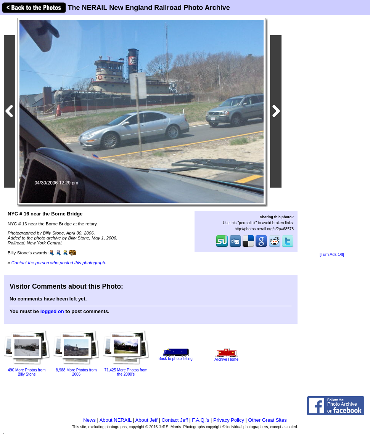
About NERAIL (116, 420)
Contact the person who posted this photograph (58, 262)
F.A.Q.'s (200, 420)
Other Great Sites (267, 420)
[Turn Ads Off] (332, 254)
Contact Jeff (175, 420)
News (89, 420)
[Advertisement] (331, 134)
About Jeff (146, 420)
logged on (52, 311)
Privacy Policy (228, 420)
